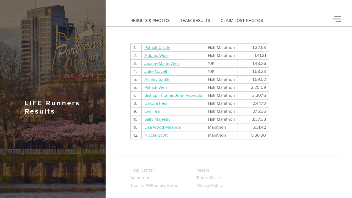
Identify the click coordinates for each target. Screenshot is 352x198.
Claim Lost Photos (242, 20)
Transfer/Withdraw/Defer (153, 185)
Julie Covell (155, 71)
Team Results (195, 20)
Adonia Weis (156, 55)
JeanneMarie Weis (162, 63)
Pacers (202, 170)
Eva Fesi (152, 111)
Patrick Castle (157, 47)
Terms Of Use (209, 178)
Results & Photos (150, 20)
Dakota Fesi (155, 103)
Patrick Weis (155, 87)
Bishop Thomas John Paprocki (173, 95)
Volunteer (139, 178)
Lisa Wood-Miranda (162, 127)
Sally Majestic (157, 119)
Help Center (142, 170)
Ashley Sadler (157, 79)
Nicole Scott (156, 135)
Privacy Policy (209, 185)
